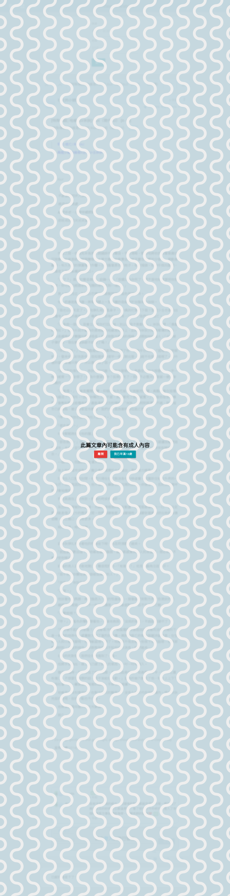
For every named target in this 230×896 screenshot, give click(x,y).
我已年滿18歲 (123, 454)
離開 (101, 454)
